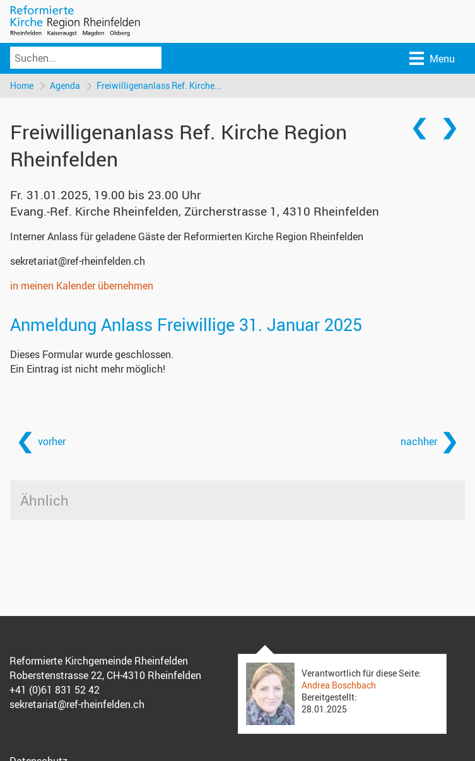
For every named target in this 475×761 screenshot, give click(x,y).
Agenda (65, 85)
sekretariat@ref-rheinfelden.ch (77, 261)
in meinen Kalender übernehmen (81, 286)
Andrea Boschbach (339, 685)
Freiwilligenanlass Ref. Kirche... (159, 85)
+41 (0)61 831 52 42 (54, 690)
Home (21, 85)
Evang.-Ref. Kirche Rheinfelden (194, 211)
